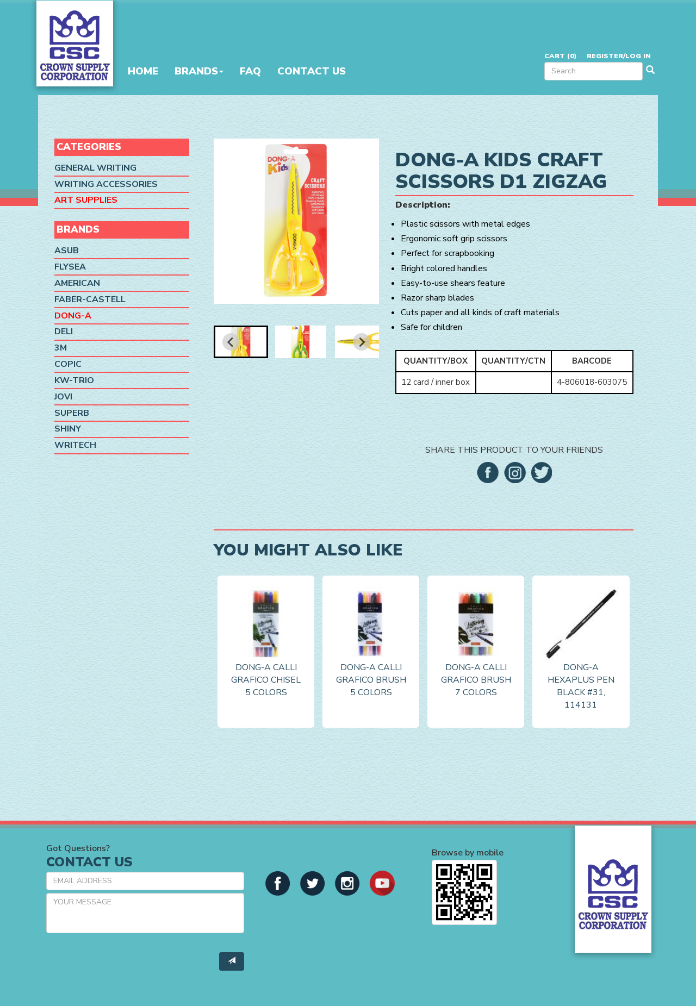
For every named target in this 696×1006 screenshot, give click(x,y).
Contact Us (311, 71)
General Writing (95, 168)
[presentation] (129, 962)
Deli (63, 332)
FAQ (250, 71)
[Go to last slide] (231, 342)
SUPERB (71, 413)
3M (60, 348)
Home (143, 71)
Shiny (67, 429)
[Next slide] (361, 342)
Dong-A (72, 316)
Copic (68, 364)
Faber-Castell (90, 299)
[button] (241, 342)
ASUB (66, 251)
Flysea (70, 267)
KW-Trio (74, 380)
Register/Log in (619, 55)
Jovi (63, 397)
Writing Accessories (106, 184)
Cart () (560, 55)
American (77, 283)
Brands (199, 71)
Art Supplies (85, 200)
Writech (75, 445)
